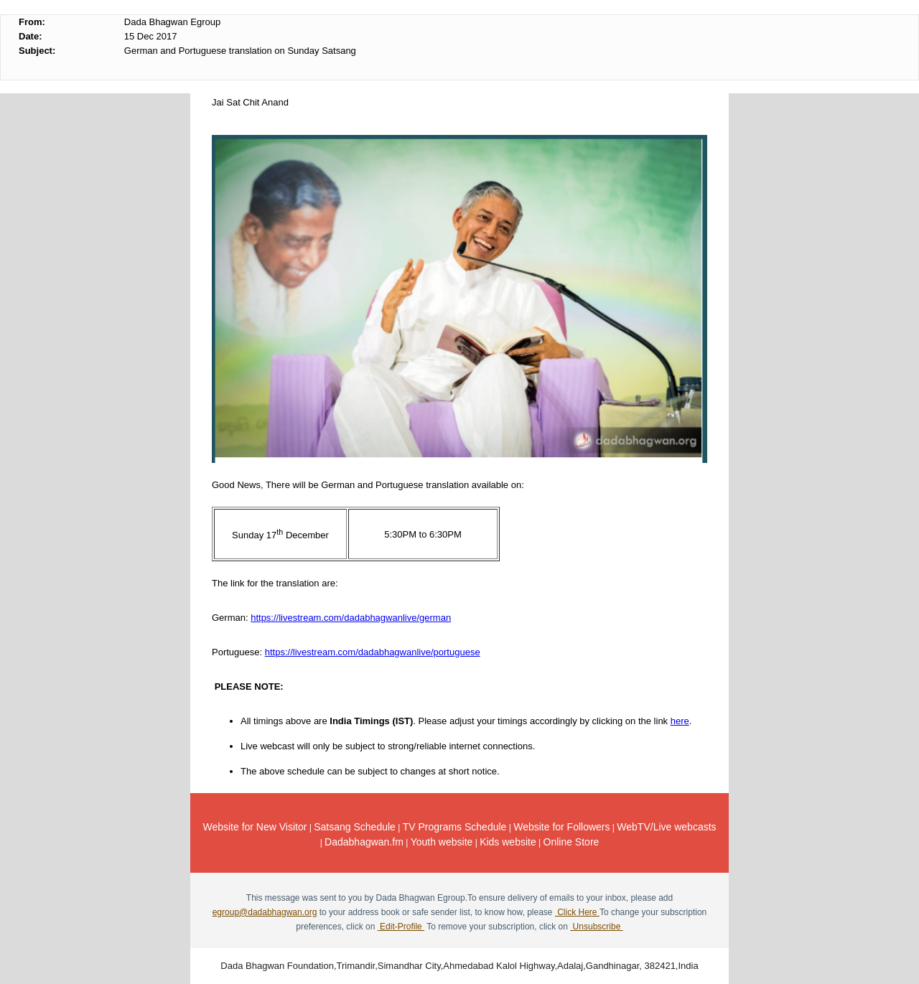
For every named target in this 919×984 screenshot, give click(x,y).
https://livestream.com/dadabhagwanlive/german (351, 617)
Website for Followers (561, 827)
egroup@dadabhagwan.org (265, 912)
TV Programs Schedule (455, 827)
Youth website (442, 842)
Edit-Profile (401, 927)
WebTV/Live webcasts (666, 827)
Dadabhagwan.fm (364, 842)
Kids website (508, 842)
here (680, 721)
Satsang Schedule (355, 827)
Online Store (572, 842)
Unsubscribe (596, 927)
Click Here (577, 912)
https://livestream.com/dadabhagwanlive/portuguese (372, 652)
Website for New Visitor (254, 827)
